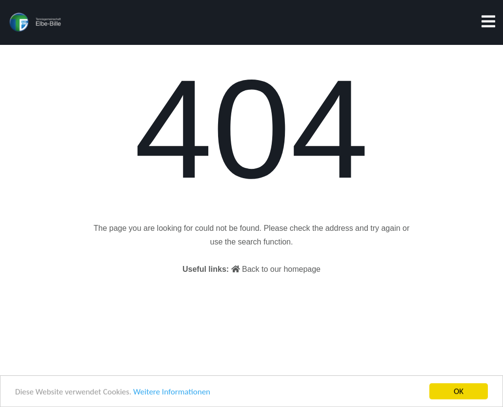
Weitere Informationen (171, 392)
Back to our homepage (276, 269)
